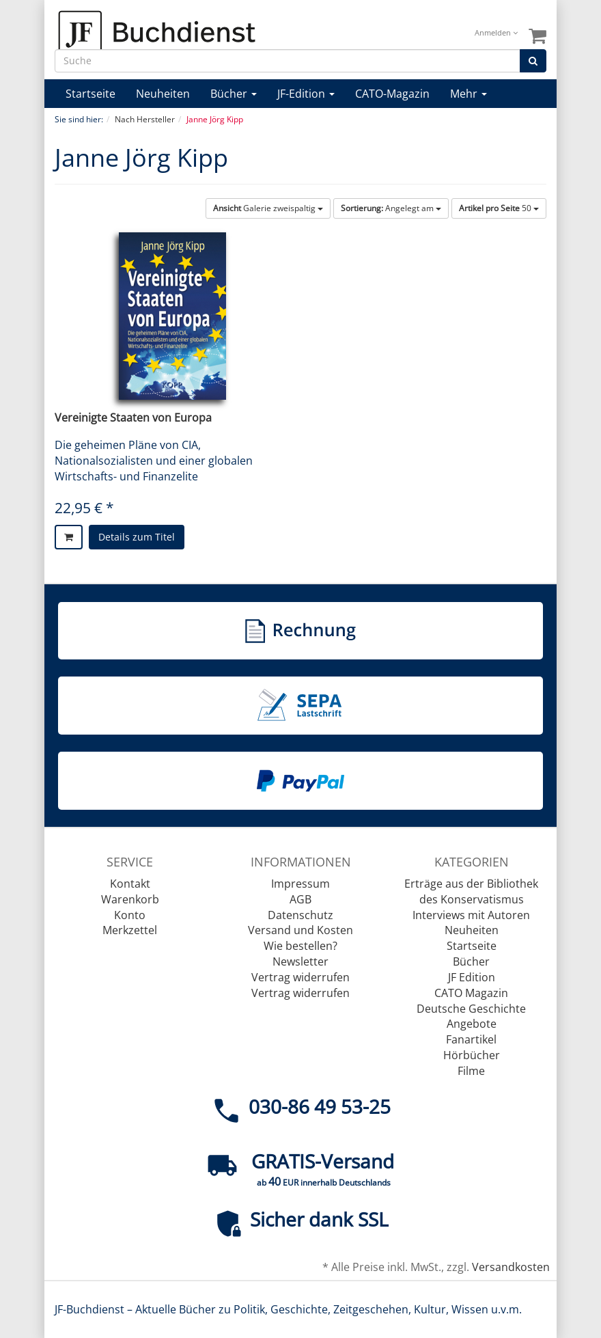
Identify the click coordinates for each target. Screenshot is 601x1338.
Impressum (300, 883)
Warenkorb (130, 899)
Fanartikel (471, 1039)
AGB (300, 899)
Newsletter (300, 961)
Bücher (233, 93)
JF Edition (471, 977)
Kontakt (130, 883)
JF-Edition (306, 93)
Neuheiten (163, 93)
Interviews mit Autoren (471, 915)
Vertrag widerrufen (300, 977)
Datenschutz (300, 915)
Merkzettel (129, 930)
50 (499, 208)
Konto (129, 915)
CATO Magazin (471, 992)
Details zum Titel (136, 536)
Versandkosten (511, 1266)
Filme (471, 1070)
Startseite (90, 93)
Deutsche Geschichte (471, 1008)
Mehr (468, 93)
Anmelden (496, 32)
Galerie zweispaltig (268, 208)
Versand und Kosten (300, 930)
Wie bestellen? (300, 945)
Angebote (472, 1023)
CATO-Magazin (392, 93)
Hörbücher (471, 1055)
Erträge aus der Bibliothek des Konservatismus (471, 891)
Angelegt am (391, 208)
